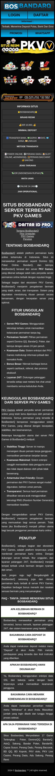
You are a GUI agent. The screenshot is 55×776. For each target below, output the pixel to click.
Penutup (27, 239)
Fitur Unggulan (27, 233)
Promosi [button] (16, 33)
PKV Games (27, 236)
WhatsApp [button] (42, 33)
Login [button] (14, 15)
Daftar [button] (40, 15)
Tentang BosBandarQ (27, 231)
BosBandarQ (8, 253)
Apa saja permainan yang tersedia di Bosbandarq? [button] (27, 726)
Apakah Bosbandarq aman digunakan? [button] (27, 667)
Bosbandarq (20, 770)
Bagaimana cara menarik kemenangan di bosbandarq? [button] (27, 696)
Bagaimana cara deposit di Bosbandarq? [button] (27, 637)
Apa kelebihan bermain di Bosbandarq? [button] (27, 611)
